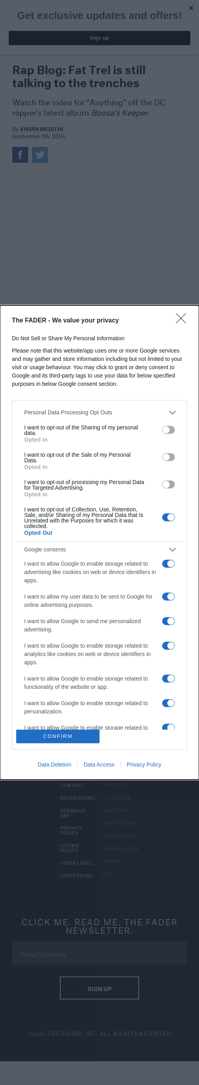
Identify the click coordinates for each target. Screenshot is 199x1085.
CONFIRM (58, 737)
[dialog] (99, 542)
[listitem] (99, 412)
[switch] (168, 430)
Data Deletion (54, 764)
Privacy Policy (144, 764)
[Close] (183, 320)
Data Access (99, 764)
